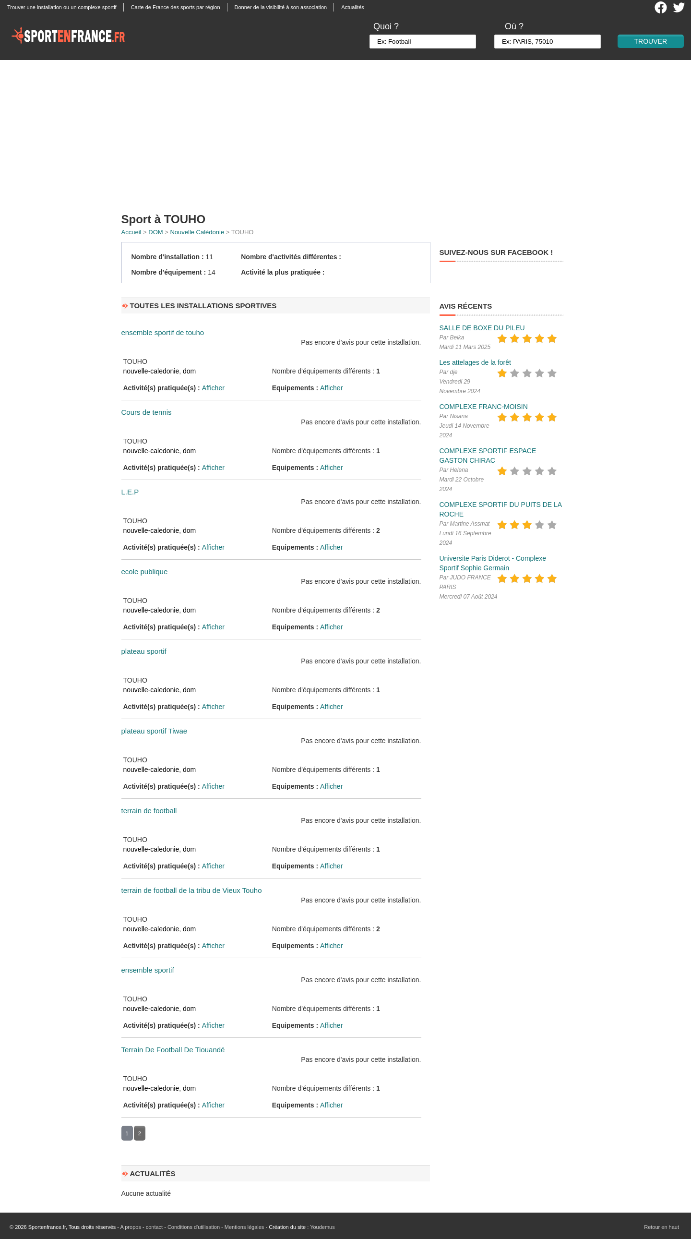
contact (154, 1227)
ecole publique (144, 571)
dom (189, 371)
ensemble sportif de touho (162, 332)
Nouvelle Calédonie (197, 232)
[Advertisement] (345, 132)
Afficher (213, 388)
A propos (130, 1227)
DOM (155, 232)
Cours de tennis (146, 412)
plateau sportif (144, 651)
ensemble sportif (147, 970)
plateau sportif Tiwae (154, 731)
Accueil (131, 232)
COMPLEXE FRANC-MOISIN (484, 406)
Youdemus (322, 1227)
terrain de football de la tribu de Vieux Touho (191, 890)
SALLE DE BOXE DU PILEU (482, 328)
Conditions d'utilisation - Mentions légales (215, 1227)
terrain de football (149, 810)
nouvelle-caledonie (151, 371)
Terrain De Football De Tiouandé (173, 1050)
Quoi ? (386, 26)
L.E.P (130, 492)
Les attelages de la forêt (475, 362)
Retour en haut (661, 1227)
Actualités (352, 7)
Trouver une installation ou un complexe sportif (62, 7)
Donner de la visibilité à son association (281, 7)
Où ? (514, 26)
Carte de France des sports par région (175, 7)
